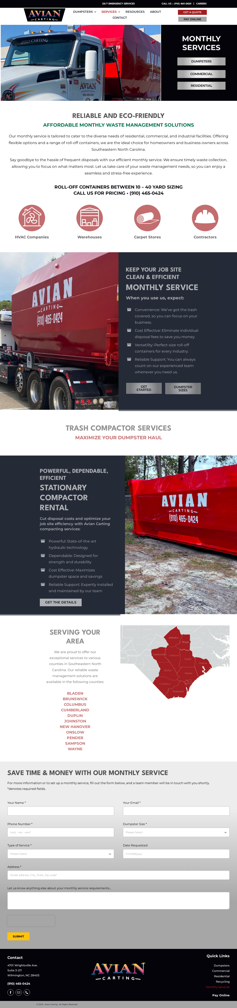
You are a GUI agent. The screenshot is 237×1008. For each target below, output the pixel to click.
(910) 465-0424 (18, 983)
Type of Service (19, 845)
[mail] (19, 992)
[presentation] (31, 920)
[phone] (27, 992)
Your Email (132, 803)
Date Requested (135, 845)
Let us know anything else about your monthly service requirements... (59, 888)
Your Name (16, 803)
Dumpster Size (135, 824)
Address (14, 867)
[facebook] (10, 992)
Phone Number (19, 824)
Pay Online (221, 995)
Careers (201, 4)
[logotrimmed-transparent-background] (118, 963)
